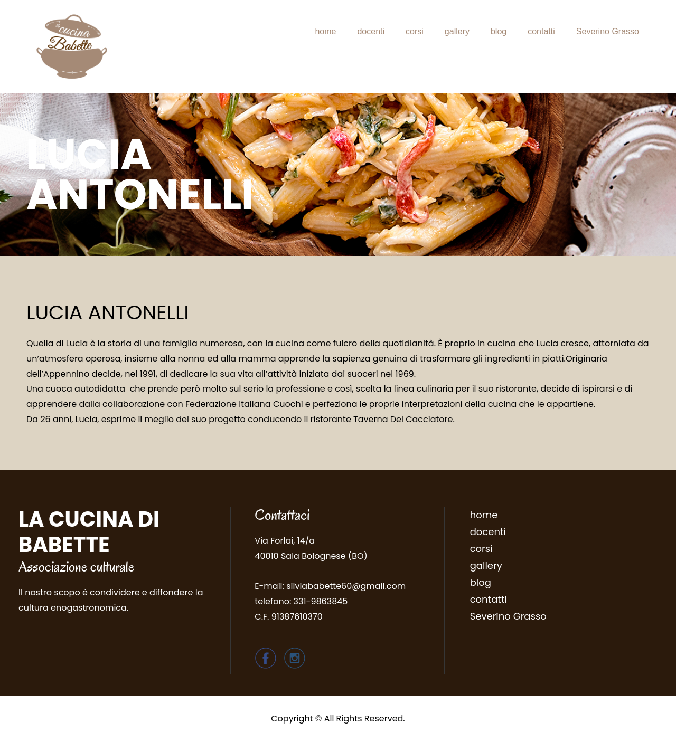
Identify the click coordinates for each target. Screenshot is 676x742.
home (325, 31)
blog (498, 31)
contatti (541, 31)
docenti (370, 31)
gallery (457, 31)
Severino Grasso (607, 31)
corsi (415, 31)
